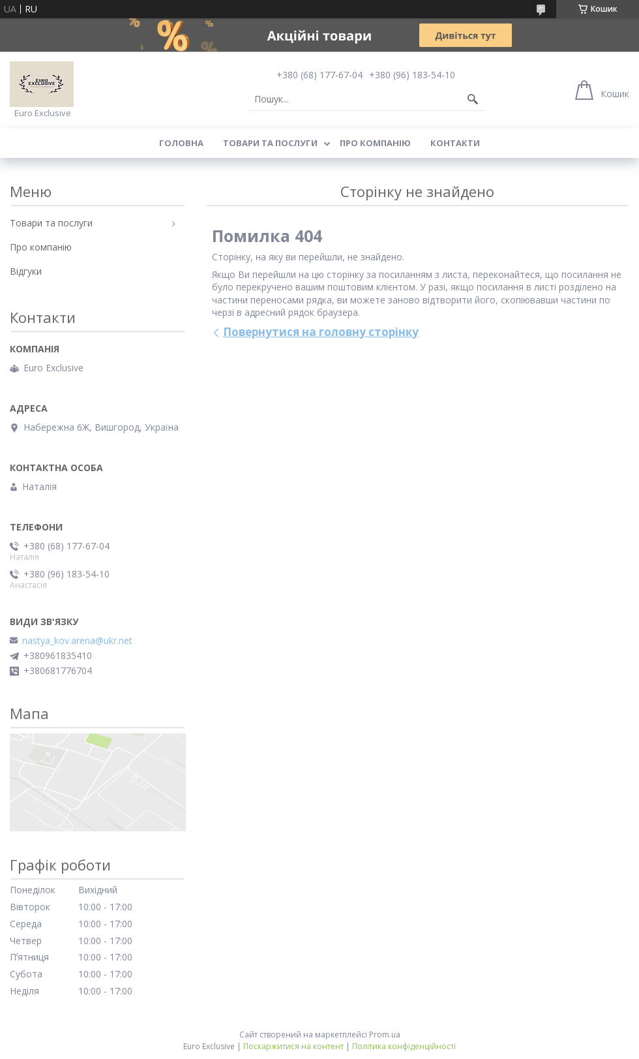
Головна (181, 143)
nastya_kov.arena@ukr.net (77, 641)
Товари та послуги (270, 143)
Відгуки (26, 271)
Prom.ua (384, 1034)
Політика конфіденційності (404, 1046)
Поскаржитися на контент (293, 1046)
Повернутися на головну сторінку (321, 331)
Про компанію (375, 143)
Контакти (455, 143)
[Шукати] (473, 99)
